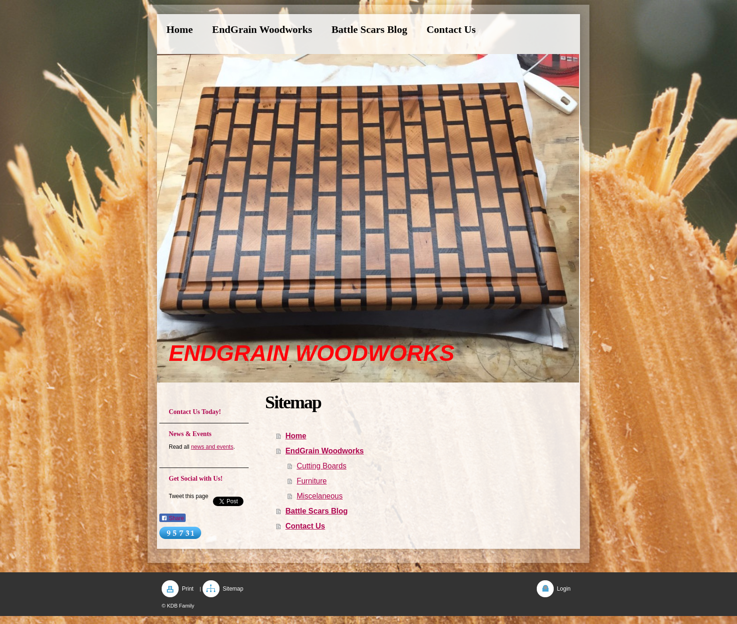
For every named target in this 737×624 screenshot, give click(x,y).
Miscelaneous (320, 496)
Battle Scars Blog (316, 511)
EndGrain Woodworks (324, 451)
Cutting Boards (321, 466)
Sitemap (233, 588)
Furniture (312, 481)
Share (172, 518)
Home (295, 436)
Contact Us (305, 526)
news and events (212, 447)
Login (564, 588)
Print (188, 588)
